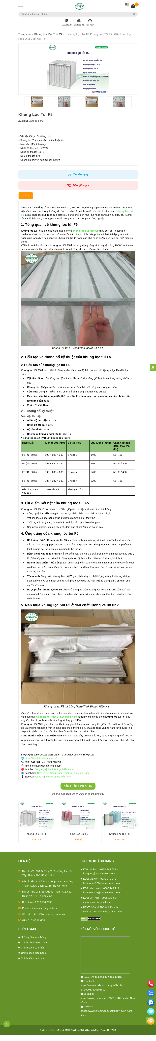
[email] (151, 1002)
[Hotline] (67, 22)
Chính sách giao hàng (33, 958)
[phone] (151, 983)
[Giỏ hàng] (79, 22)
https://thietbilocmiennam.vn (49, 920)
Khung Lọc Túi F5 (37, 840)
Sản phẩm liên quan (78, 787)
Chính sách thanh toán (34, 948)
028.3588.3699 (43, 908)
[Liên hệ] (151, 1021)
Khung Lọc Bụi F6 (119, 840)
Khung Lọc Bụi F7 (78, 840)
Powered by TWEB (108, 1036)
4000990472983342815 (108, 982)
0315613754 (38, 926)
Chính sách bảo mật (32, 953)
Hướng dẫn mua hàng (33, 943)
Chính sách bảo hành (33, 964)
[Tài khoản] (90, 22)
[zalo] (151, 993)
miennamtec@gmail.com (44, 914)
